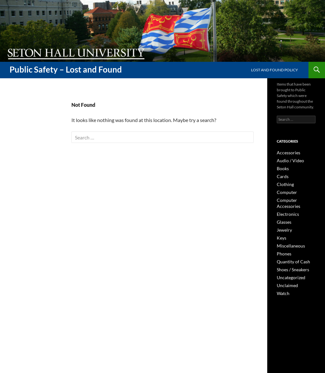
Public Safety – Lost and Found (66, 69)
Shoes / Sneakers (290, 259)
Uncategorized (289, 266)
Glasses (283, 213)
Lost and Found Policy (274, 70)
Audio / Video (288, 160)
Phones (283, 243)
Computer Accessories (295, 198)
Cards (282, 175)
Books (282, 167)
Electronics (286, 205)
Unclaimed (286, 274)
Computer (285, 190)
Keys (281, 228)
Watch (282, 282)
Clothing (284, 183)
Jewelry (283, 221)
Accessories (286, 152)
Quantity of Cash (291, 251)
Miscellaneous (289, 236)
